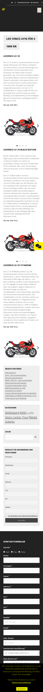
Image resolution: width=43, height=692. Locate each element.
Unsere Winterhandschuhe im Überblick (20, 393)
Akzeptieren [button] (22, 689)
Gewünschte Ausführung (14, 648)
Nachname (9, 465)
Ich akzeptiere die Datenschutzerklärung (23, 516)
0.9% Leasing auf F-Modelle (15, 398)
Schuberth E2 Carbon (13, 390)
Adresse (8, 482)
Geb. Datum (8, 638)
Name (6, 576)
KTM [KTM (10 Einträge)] (31, 412)
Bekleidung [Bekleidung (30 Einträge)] (12, 412)
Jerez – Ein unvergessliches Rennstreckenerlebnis (15, 376)
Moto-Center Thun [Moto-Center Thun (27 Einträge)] (16, 417)
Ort (6, 499)
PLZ (6, 490)
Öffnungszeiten (23, 2)
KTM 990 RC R (10, 373)
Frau (14, 552)
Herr (6, 552)
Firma (21, 552)
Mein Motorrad (10, 659)
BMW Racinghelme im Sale (15, 388)
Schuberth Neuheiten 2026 (16, 385)
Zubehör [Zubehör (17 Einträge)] (10, 421)
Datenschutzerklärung (21, 682)
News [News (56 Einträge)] (33, 417)
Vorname (8, 457)
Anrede (7, 547)
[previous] (5, 125)
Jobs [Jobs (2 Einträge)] (28, 413)
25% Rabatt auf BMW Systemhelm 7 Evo (20, 395)
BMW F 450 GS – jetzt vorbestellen (18, 380)
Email (7, 474)
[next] (37, 125)
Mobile (7, 507)
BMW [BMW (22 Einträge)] (23, 412)
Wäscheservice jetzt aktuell (15, 383)
